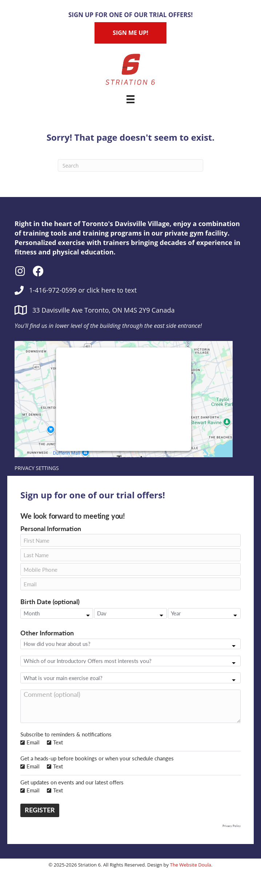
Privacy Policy (231, 826)
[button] (20, 271)
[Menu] (130, 99)
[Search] (130, 165)
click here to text (112, 290)
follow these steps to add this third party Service (121, 397)
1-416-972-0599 (53, 290)
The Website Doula (190, 864)
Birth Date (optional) (50, 602)
